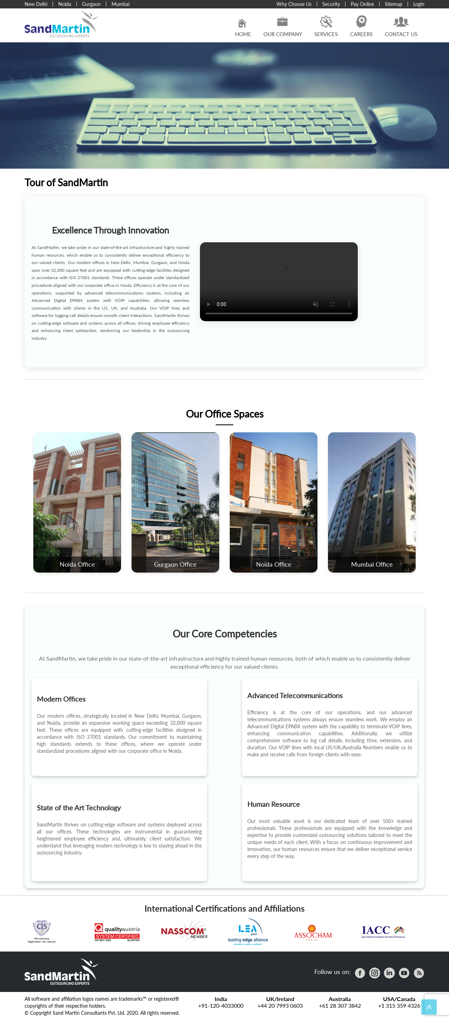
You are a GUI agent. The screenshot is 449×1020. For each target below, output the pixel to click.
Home (243, 26)
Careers (361, 26)
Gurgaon (91, 4)
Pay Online (362, 4)
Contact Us (401, 26)
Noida (64, 4)
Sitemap (393, 4)
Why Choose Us (293, 4)
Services (326, 26)
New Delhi (36, 4)
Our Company (282, 26)
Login (418, 4)
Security (331, 4)
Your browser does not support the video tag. (279, 281)
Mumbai (120, 4)
